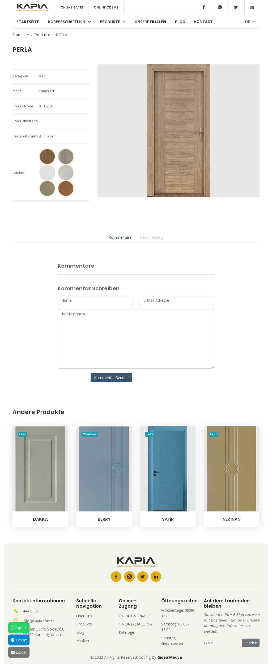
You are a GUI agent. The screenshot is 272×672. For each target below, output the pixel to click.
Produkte (113, 21)
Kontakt (203, 21)
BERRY (104, 519)
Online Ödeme (106, 7)
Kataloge (126, 632)
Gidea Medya (169, 657)
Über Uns (84, 615)
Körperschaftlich (69, 21)
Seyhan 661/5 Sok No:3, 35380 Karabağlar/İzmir (43, 632)
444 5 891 (31, 611)
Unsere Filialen (150, 21)
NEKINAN (231, 519)
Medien (82, 640)
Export (18, 627)
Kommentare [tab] (120, 237)
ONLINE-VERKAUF (134, 615)
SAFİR (168, 519)
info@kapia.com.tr (38, 620)
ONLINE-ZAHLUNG (135, 624)
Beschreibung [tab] (151, 237)
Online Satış (72, 7)
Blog (180, 21)
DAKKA (40, 519)
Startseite (27, 21)
